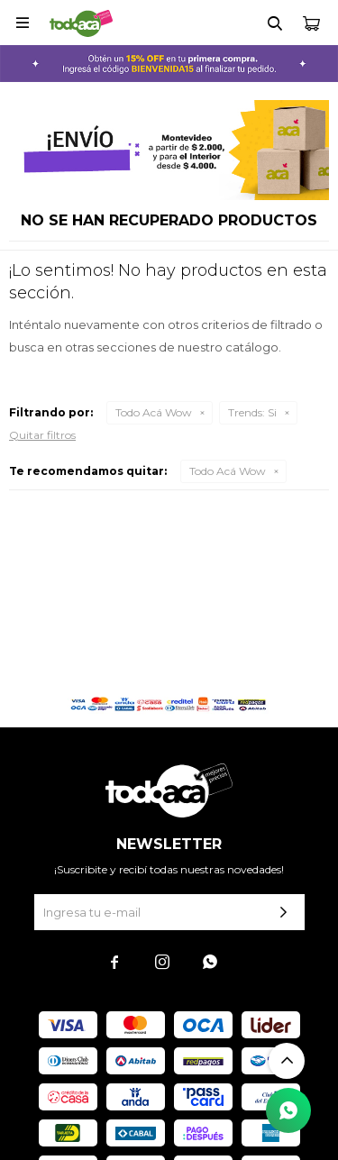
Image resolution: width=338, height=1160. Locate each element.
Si (252, 412)
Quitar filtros (42, 435)
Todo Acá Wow (153, 412)
